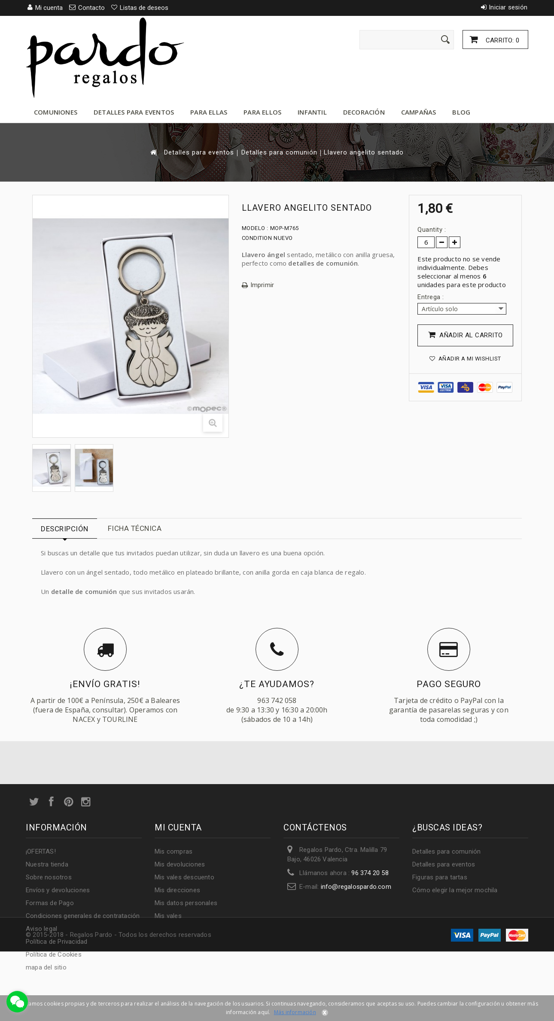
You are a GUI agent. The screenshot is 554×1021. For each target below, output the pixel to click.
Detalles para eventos (134, 112)
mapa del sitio (46, 967)
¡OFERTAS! (41, 851)
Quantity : (431, 229)
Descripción (64, 528)
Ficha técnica (135, 528)
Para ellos (262, 112)
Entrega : (431, 297)
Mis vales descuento (184, 877)
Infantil (312, 112)
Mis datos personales (186, 903)
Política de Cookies (54, 954)
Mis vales (168, 916)
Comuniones (55, 112)
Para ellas (208, 112)
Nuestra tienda (47, 864)
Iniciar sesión (508, 7)
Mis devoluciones (180, 864)
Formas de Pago (50, 903)
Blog (461, 112)
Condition (257, 238)
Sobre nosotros (49, 877)
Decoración (364, 112)
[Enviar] (445, 39)
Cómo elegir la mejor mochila (455, 890)
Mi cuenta (178, 827)
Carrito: (501, 40)
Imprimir (262, 285)
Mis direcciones (177, 890)
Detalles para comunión (279, 152)
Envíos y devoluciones (58, 890)
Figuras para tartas (439, 877)
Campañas (418, 112)
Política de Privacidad (56, 941)
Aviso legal (41, 929)
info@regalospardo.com (356, 887)
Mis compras (173, 851)
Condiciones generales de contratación (83, 916)
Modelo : (255, 228)
